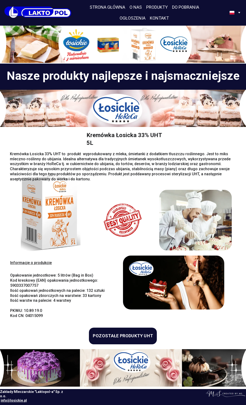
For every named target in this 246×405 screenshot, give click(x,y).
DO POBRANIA (185, 7)
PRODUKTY (157, 7)
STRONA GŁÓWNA (107, 7)
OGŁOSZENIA (132, 18)
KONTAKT (159, 18)
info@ (5, 400)
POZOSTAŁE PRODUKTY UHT (123, 335)
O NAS (136, 7)
